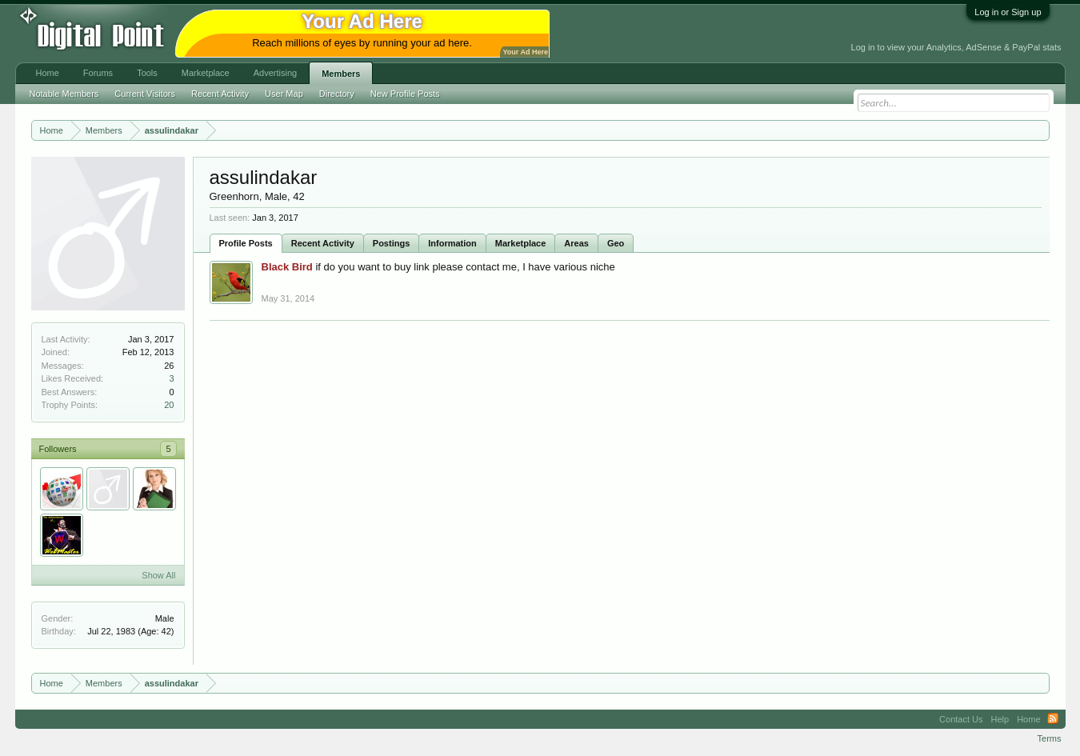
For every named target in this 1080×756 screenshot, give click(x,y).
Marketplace (520, 243)
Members (341, 73)
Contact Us (960, 719)
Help (1000, 719)
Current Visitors (144, 93)
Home (47, 73)
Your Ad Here (525, 52)
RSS (1052, 719)
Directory (336, 93)
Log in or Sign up (1007, 12)
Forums (98, 73)
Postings (391, 243)
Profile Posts (246, 243)
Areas (576, 243)
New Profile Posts (405, 93)
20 (169, 405)
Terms (1050, 738)
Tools (147, 73)
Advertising (275, 73)
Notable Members (64, 93)
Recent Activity (322, 243)
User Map (284, 93)
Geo (615, 243)
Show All (158, 575)
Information (452, 243)
